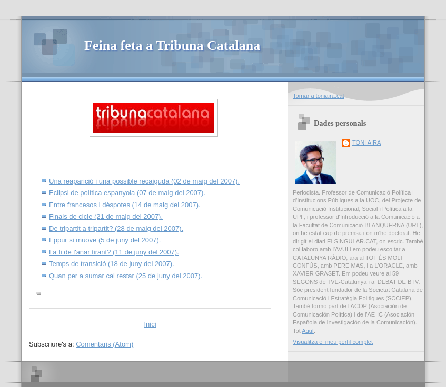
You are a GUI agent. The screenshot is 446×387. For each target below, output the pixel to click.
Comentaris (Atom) (104, 344)
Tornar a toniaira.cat (318, 96)
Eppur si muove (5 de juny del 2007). (105, 240)
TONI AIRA (366, 142)
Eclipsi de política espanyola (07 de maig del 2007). (127, 193)
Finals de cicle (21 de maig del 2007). (106, 216)
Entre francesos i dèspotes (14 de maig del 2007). (125, 205)
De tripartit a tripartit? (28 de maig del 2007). (116, 228)
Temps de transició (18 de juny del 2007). (111, 264)
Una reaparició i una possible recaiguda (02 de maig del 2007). (144, 181)
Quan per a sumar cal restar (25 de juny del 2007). (125, 276)
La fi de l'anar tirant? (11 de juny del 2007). (114, 252)
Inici (150, 324)
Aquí (308, 331)
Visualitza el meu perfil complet (333, 342)
